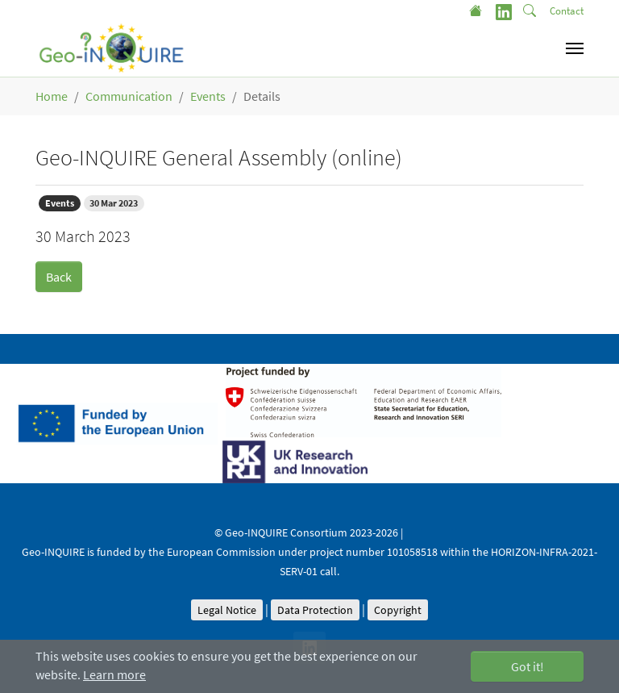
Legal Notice (226, 610)
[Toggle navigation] (575, 48)
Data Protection (315, 610)
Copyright (398, 610)
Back (59, 277)
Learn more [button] (114, 674)
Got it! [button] (527, 666)
